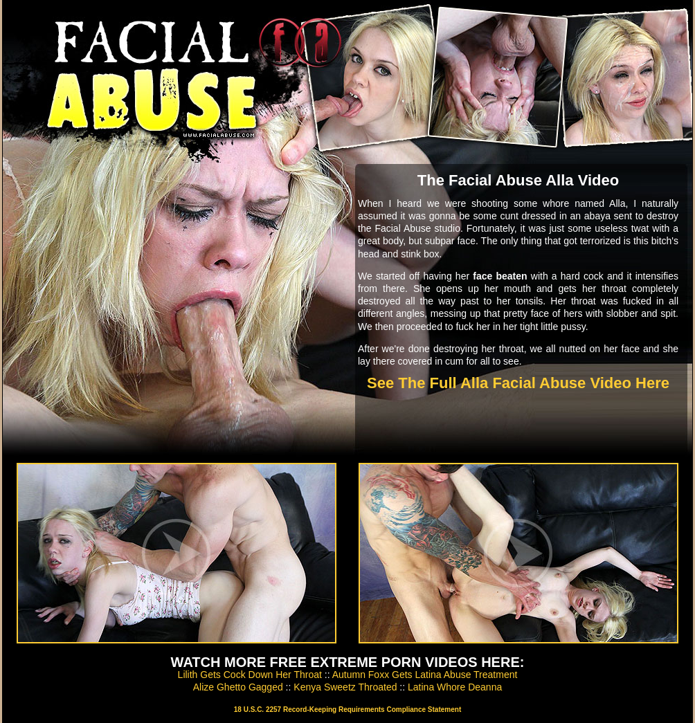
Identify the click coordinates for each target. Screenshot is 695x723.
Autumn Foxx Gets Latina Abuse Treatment (425, 674)
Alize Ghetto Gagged (238, 687)
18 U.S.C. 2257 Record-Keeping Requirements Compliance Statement (347, 709)
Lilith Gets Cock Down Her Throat (250, 674)
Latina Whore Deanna (455, 687)
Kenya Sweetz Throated (345, 687)
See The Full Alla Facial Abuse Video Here (518, 383)
